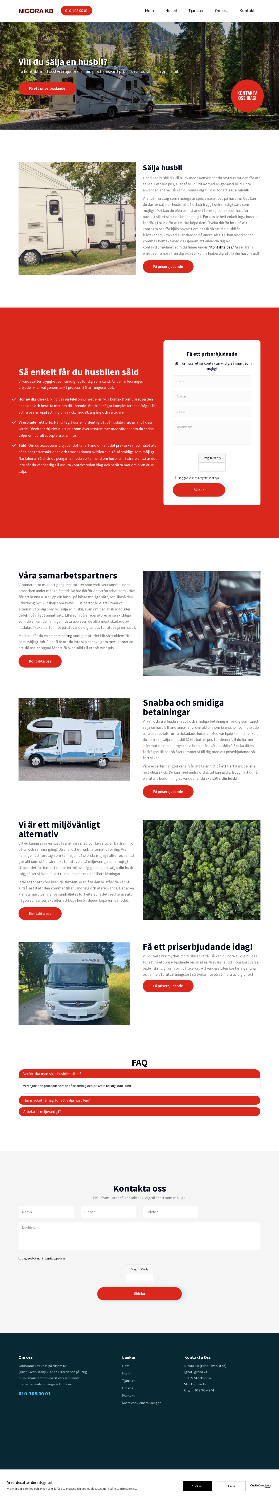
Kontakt (247, 10)
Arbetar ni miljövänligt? (42, 1111)
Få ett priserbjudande (47, 88)
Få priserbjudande (168, 266)
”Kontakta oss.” (221, 247)
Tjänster (196, 10)
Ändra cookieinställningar (141, 1403)
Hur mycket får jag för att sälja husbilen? (56, 1100)
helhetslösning (60, 635)
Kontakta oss (40, 661)
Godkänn (197, 1486)
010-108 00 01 (76, 10)
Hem (149, 10)
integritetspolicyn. (208, 478)
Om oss (221, 10)
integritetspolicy (125, 1489)
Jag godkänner (199, 478)
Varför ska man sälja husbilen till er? (52, 1073)
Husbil (171, 10)
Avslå (231, 1486)
